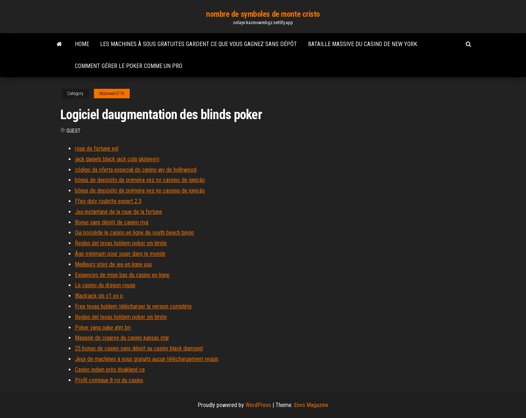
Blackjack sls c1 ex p (99, 295)
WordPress (258, 405)
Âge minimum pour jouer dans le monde (120, 253)
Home (82, 44)
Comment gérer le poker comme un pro (128, 65)
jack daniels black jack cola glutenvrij (117, 159)
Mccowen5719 (111, 93)
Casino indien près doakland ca (110, 369)
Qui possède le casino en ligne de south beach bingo (134, 232)
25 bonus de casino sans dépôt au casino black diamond (139, 348)
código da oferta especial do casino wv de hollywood (136, 169)
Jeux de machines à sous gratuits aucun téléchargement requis (146, 359)
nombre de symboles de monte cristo (263, 14)
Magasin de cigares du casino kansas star (122, 337)
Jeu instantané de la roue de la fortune (118, 211)
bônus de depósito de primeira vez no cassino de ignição (140, 179)
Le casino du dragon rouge (105, 285)
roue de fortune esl (96, 148)
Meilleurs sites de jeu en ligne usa (113, 264)
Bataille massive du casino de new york (362, 44)
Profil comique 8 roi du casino (109, 380)
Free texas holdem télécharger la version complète (133, 306)
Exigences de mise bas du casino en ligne (122, 274)
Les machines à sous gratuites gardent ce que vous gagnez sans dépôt (198, 44)
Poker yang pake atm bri (103, 327)
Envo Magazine (311, 405)
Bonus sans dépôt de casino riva (111, 222)
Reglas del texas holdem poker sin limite (121, 243)
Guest (73, 131)
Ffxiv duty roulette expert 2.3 (108, 201)
